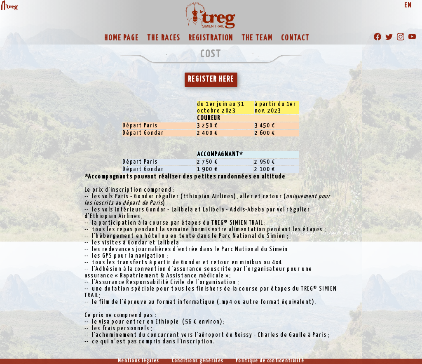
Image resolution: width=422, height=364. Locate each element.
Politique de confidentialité (270, 361)
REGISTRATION (210, 38)
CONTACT (295, 38)
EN (408, 5)
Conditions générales (198, 361)
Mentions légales (138, 361)
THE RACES (163, 38)
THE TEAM (256, 38)
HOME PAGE (121, 38)
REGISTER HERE (211, 79)
